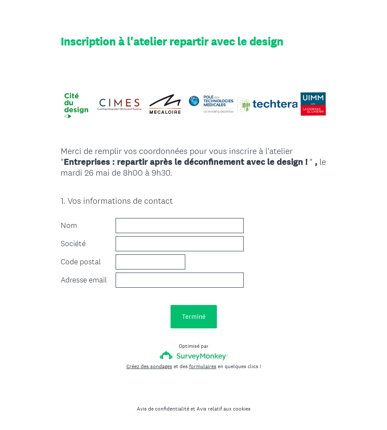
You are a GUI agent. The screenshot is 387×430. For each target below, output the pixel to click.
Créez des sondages (149, 366)
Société (73, 243)
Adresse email (84, 280)
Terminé (194, 316)
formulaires (202, 366)
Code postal (81, 261)
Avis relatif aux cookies (224, 408)
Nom (69, 225)
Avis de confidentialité (163, 408)
